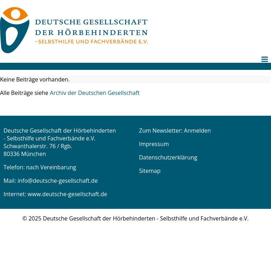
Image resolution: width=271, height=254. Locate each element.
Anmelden (197, 130)
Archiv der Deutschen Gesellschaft (94, 93)
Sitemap (150, 171)
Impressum (154, 144)
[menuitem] (265, 64)
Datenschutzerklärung (168, 157)
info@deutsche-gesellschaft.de (58, 181)
